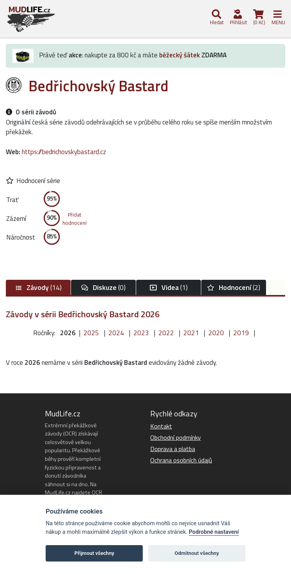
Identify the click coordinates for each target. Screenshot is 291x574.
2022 (166, 333)
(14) (38, 287)
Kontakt (161, 426)
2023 (141, 333)
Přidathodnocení (74, 218)
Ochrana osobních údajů (181, 460)
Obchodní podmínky (175, 437)
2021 (191, 333)
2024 (116, 333)
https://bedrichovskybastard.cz (64, 152)
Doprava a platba (172, 448)
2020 (216, 333)
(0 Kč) (258, 17)
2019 (241, 333)
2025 (91, 333)
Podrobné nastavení (214, 532)
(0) (103, 287)
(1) (169, 287)
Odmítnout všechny (196, 553)
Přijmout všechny (94, 553)
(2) (233, 287)
